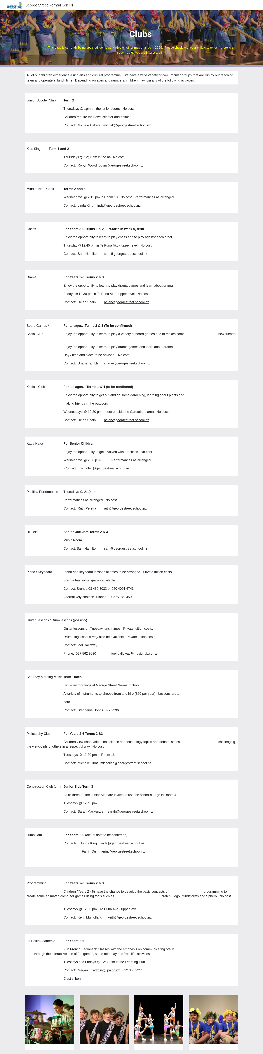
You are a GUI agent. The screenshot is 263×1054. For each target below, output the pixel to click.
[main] (140, 39)
